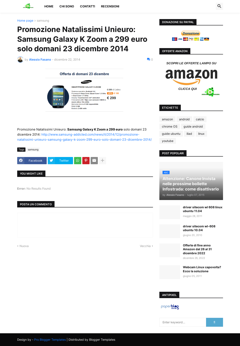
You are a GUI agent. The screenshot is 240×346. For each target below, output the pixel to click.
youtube (167, 141)
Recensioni (110, 6)
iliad (189, 133)
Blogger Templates (102, 339)
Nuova (24, 246)
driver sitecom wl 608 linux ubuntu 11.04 (202, 209)
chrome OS (169, 126)
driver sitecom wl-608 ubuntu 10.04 (199, 228)
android (184, 119)
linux (201, 133)
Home (48, 6)
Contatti (87, 6)
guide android (193, 126)
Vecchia (145, 246)
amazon (167, 119)
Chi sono (66, 6)
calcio (200, 119)
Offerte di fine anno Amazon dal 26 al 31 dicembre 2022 (197, 249)
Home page (25, 20)
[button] (219, 6)
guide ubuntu (171, 133)
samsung (43, 20)
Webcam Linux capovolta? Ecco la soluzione (202, 269)
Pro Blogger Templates (50, 339)
